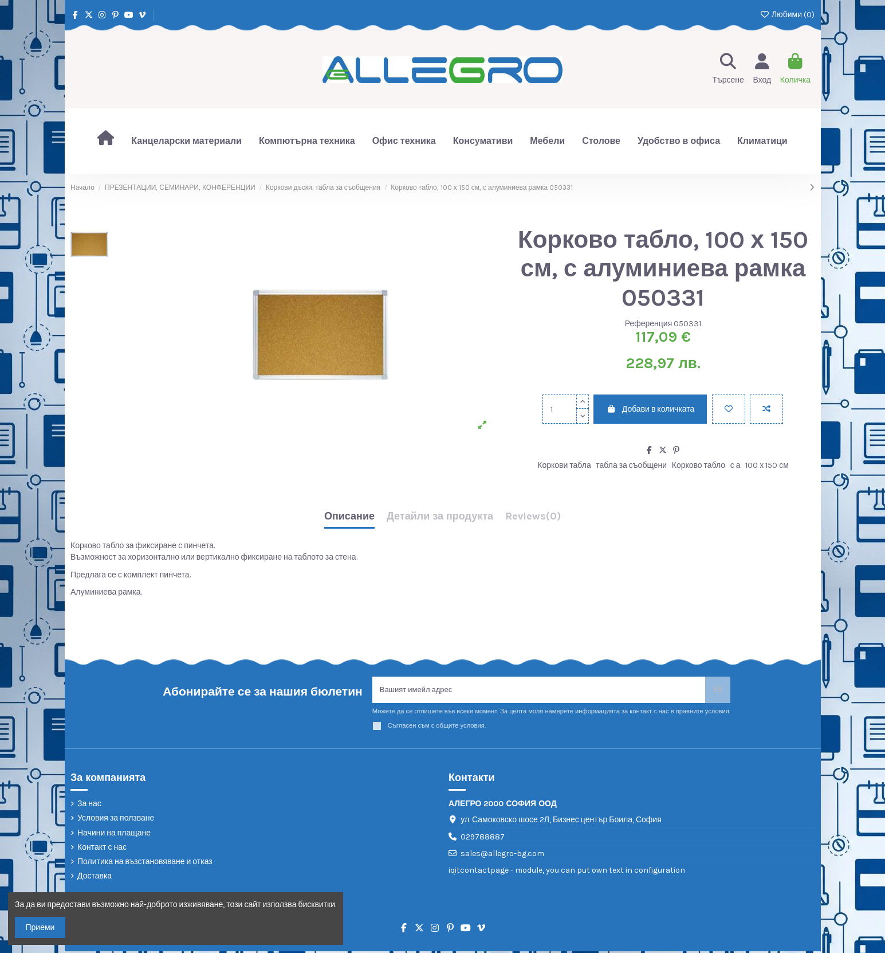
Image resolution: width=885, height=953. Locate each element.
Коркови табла (564, 465)
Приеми (40, 927)
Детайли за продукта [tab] (440, 516)
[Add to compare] (766, 409)
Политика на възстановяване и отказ (145, 864)
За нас (89, 806)
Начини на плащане (114, 834)
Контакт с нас (102, 849)
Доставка (94, 878)
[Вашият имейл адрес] (539, 691)
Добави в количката (650, 409)
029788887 (483, 838)
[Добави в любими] (728, 409)
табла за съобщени (631, 465)
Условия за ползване (115, 820)
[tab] (533, 519)
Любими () (787, 14)
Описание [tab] (349, 516)
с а (735, 465)
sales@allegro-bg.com (502, 856)
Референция (648, 324)
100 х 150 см (767, 465)
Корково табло (698, 465)
